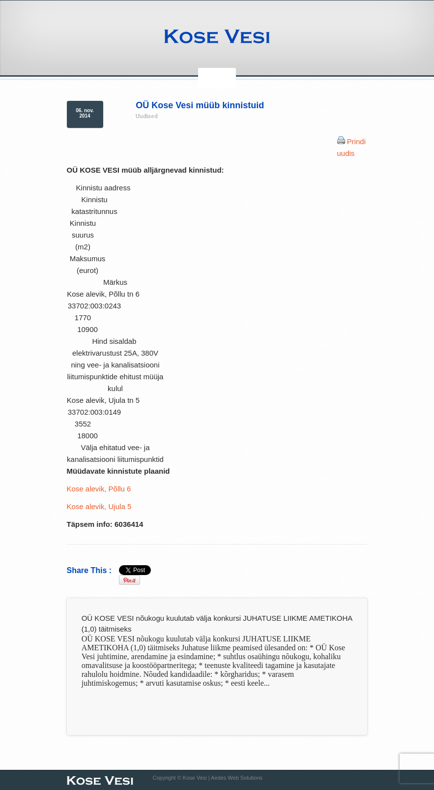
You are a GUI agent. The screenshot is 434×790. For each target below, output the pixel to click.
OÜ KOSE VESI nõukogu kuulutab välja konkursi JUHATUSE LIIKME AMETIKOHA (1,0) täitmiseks (217, 623)
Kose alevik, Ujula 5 (99, 506)
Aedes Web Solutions (236, 778)
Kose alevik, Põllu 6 (99, 489)
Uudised (147, 116)
